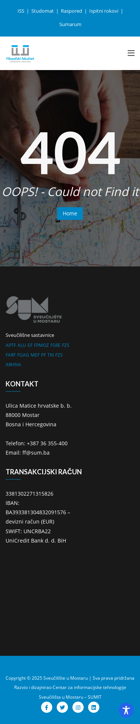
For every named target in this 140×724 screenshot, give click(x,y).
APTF (11, 345)
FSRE (55, 345)
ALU (22, 345)
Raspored (72, 10)
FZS (65, 345)
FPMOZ (41, 345)
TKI (50, 355)
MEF (35, 355)
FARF (11, 355)
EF (30, 345)
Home (70, 213)
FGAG (23, 355)
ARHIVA (13, 364)
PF (43, 355)
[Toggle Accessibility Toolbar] (126, 710)
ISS (21, 10)
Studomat (43, 10)
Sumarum (70, 24)
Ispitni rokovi (104, 10)
